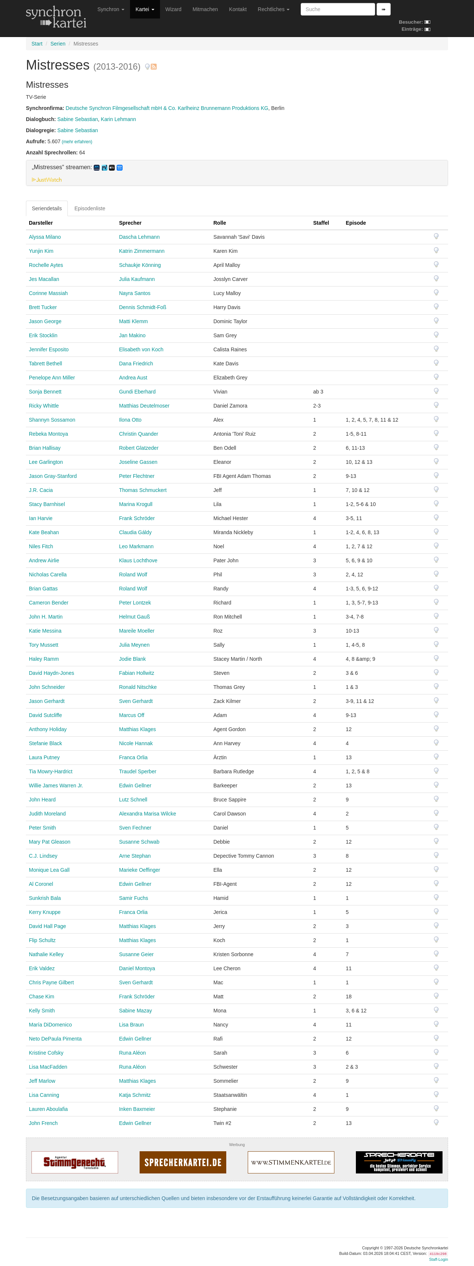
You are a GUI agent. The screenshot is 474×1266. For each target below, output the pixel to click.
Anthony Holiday (48, 729)
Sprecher (130, 223)
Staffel (321, 223)
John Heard (42, 800)
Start (37, 44)
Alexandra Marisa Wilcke (147, 814)
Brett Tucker (43, 307)
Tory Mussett (43, 645)
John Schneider (47, 687)
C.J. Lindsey (43, 856)
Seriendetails (47, 208)
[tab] (237, 172)
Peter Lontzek (135, 603)
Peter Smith (42, 828)
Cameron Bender (49, 603)
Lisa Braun (131, 1025)
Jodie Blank (132, 659)
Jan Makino (132, 335)
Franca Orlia (133, 757)
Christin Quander (138, 434)
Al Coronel (41, 884)
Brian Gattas (43, 589)
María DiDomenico (50, 1025)
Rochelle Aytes (46, 265)
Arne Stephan (135, 856)
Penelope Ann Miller (52, 378)
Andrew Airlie (44, 560)
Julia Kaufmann (137, 279)
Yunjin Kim (41, 251)
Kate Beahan (44, 532)
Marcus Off (131, 715)
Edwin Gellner (135, 785)
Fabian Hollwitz (136, 673)
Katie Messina (45, 631)
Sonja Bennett (45, 392)
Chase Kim (41, 996)
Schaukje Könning (140, 265)
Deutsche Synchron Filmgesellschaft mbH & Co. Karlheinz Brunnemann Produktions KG (167, 108)
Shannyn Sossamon (52, 420)
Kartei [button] (145, 9)
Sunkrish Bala (45, 898)
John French (43, 1123)
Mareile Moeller (136, 631)
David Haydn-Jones (51, 673)
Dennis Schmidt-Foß (142, 307)
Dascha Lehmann (139, 237)
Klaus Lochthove (138, 560)
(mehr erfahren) (77, 141)
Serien (57, 44)
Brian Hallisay (45, 448)
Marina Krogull (135, 504)
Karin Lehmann (118, 119)
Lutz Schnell (133, 800)
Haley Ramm (44, 659)
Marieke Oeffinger (139, 870)
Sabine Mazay (135, 1011)
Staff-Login (438, 1259)
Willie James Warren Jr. (56, 785)
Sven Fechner (135, 828)
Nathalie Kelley (46, 954)
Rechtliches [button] (274, 9)
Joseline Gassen (138, 462)
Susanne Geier (136, 954)
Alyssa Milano (45, 237)
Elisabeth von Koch (141, 349)
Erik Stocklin (43, 335)
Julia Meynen (134, 645)
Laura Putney (44, 757)
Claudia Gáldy (135, 532)
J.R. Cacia (41, 490)
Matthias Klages (137, 729)
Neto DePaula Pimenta (55, 1039)
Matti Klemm (133, 321)
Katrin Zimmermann (141, 251)
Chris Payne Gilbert (51, 982)
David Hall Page (47, 926)
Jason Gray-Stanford (53, 476)
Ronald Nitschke (138, 687)
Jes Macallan (44, 279)
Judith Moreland (47, 814)
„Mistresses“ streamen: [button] (77, 167)
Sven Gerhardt (136, 701)
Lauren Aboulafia (48, 1109)
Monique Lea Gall (49, 870)
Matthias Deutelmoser (144, 406)
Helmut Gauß (134, 617)
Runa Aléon (132, 1053)
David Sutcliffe (45, 715)
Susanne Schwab (139, 842)
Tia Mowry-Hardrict (51, 771)
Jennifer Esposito (49, 349)
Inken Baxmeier (137, 1109)
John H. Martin (46, 617)
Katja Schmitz (135, 1095)
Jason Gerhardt (47, 701)
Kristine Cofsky (46, 1053)
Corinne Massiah (48, 293)
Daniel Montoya (137, 968)
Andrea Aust (133, 378)
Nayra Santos (134, 293)
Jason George (45, 321)
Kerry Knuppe (45, 912)
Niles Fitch (41, 546)
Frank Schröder (136, 518)
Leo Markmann (136, 546)
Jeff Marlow (42, 1081)
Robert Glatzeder (138, 448)
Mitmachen (205, 9)
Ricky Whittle (44, 406)
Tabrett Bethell (45, 363)
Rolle (219, 223)
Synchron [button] (110, 9)
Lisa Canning (44, 1095)
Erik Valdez (42, 968)
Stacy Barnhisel (47, 504)
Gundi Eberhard (137, 392)
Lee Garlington (46, 462)
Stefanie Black (45, 743)
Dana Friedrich (136, 363)
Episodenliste (89, 208)
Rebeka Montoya (48, 434)
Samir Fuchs (133, 898)
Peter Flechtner (136, 476)
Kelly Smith (42, 1011)
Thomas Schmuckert (142, 490)
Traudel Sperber (137, 771)
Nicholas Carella (48, 574)
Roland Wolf (133, 574)
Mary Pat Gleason (49, 842)
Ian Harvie (41, 518)
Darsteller (41, 223)
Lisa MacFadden (48, 1067)
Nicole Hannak (136, 743)
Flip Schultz (42, 940)
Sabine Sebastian (77, 119)
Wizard (174, 9)
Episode (356, 223)
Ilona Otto (130, 420)
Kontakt (238, 9)
